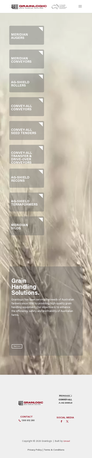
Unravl (66, 441)
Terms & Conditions (54, 450)
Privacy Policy (35, 450)
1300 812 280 (28, 420)
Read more (16, 346)
